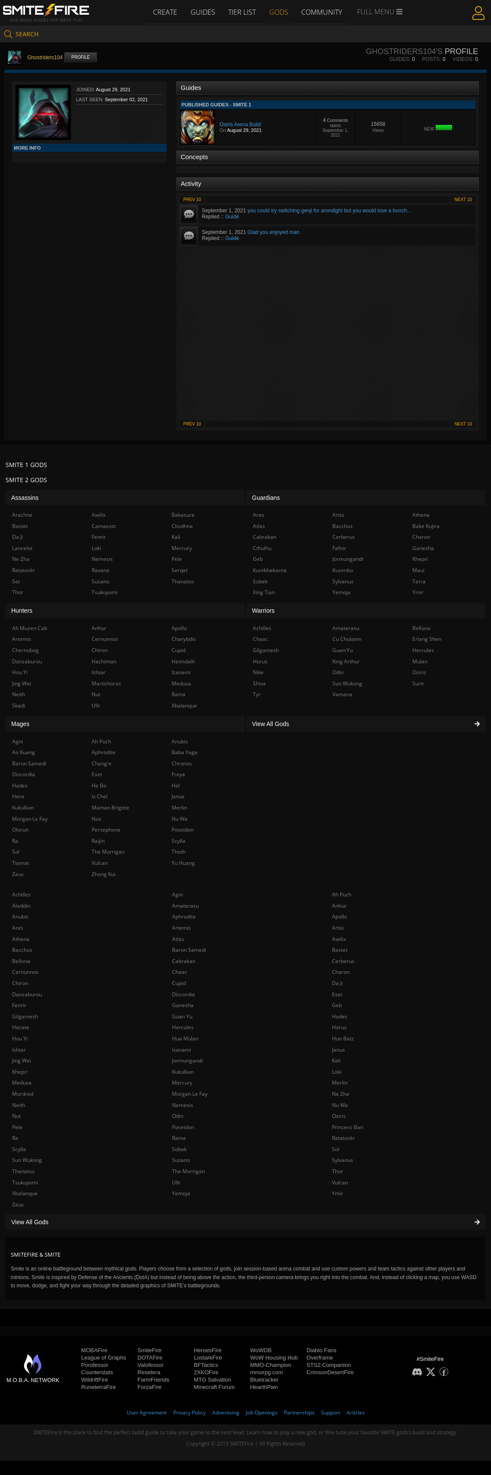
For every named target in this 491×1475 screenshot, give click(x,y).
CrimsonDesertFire (330, 1372)
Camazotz (104, 526)
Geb (337, 1005)
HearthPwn (264, 1387)
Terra (419, 581)
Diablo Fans (321, 1350)
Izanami (181, 1049)
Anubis (20, 916)
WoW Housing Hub (274, 1357)
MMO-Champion (270, 1365)
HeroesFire (207, 1350)
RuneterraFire (98, 1387)
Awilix (339, 939)
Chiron (20, 983)
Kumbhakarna (270, 570)
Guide (232, 217)
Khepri (20, 1071)
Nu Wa (340, 1105)
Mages (20, 723)
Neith (18, 1105)
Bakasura (183, 514)
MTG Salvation (212, 1379)
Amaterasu (185, 905)
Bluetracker (264, 1379)
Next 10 (463, 199)
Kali (336, 1060)
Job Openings (261, 1412)
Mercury (182, 1082)
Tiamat (20, 863)
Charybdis (184, 639)
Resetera (148, 1372)
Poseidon (183, 1127)
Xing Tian (264, 592)
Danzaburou (27, 994)
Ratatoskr (343, 1138)
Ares (17, 927)
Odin (177, 1116)
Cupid (179, 983)
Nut (16, 1116)
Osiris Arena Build (240, 125)
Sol (335, 1149)
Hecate (20, 1027)
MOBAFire (94, 1350)
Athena (20, 939)
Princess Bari (347, 1127)
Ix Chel (100, 796)
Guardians (266, 497)
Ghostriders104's (404, 51)
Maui (418, 570)
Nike (258, 672)
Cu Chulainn (346, 639)
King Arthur (346, 661)
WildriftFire (94, 1379)
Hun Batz (343, 1038)
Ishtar (19, 1049)
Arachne (22, 514)
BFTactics (206, 1365)
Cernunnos (25, 972)
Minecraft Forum (214, 1387)
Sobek (179, 1149)
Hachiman (104, 661)
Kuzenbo (342, 570)
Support (330, 1412)
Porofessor (94, 1365)
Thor (337, 1171)
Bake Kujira (426, 526)
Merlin (340, 1082)
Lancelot (22, 548)
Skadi (18, 705)
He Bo (99, 785)
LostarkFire (208, 1357)
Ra (15, 1138)
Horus (339, 1027)
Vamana (342, 694)
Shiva (259, 683)
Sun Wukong (27, 1160)
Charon (341, 972)
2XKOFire (206, 1372)
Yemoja (181, 1193)
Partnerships (299, 1412)
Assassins (24, 497)
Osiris (339, 1116)
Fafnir (339, 548)
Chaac (179, 972)
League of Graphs (103, 1357)
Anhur (339, 905)
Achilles (21, 894)
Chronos (182, 763)
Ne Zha (340, 1093)
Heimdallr (183, 661)
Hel (176, 785)
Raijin (98, 841)
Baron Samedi (189, 949)
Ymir (337, 1193)
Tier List (242, 11)
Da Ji (337, 983)
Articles (356, 1412)
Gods (279, 11)
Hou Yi (20, 1038)
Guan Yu (182, 1016)
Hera (18, 796)
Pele (17, 1127)
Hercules (183, 1027)
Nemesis (182, 1105)
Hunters (21, 610)
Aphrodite (184, 916)
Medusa (22, 1082)
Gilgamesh (25, 1016)
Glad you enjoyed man (273, 232)
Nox (96, 818)
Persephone (106, 829)
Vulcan (340, 1182)
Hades (340, 1016)
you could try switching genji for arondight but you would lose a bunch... (329, 211)
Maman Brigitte (110, 807)
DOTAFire (150, 1357)
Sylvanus (342, 1160)
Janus (338, 1049)
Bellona (21, 961)
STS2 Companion (328, 1365)
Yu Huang (183, 863)
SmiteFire (149, 1350)
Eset (337, 994)
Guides (202, 11)
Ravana (100, 570)
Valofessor (150, 1365)
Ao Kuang (23, 752)
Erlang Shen (426, 639)
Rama (179, 1138)
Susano (181, 1160)
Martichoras (106, 683)
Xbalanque (25, 1193)
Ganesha (183, 1005)
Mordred (22, 1093)
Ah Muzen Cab (29, 628)
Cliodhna (182, 526)
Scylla (19, 1149)
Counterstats (97, 1372)
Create (164, 11)
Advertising (225, 1412)
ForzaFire (149, 1387)
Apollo (339, 916)
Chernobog (25, 650)
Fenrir (19, 1005)
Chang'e (102, 763)
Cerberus (343, 961)
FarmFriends (153, 1379)
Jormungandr (188, 1060)
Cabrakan (183, 961)
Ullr (176, 1182)
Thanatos (23, 1171)
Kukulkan (183, 1071)
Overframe (319, 1357)
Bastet (340, 949)
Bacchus (22, 949)
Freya (178, 774)
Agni (177, 894)
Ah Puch (341, 894)
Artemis (181, 927)
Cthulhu (262, 548)
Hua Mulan (185, 1038)
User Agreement (147, 1412)
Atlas (178, 939)
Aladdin (21, 905)
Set (16, 581)
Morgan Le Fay (189, 1093)
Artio (338, 927)
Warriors (263, 610)
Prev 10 (192, 199)
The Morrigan (188, 1171)
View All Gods (245, 1222)
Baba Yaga (185, 752)
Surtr (418, 683)
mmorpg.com (266, 1372)
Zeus (18, 1204)
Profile (80, 57)
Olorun (20, 829)
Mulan (419, 661)
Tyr (257, 694)
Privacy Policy (189, 1412)
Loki (336, 1071)
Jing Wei (21, 1060)
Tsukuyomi (25, 1182)
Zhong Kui (103, 874)
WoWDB (261, 1350)
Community (323, 11)
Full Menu (381, 12)
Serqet (180, 570)
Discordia (183, 994)
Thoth (178, 851)
